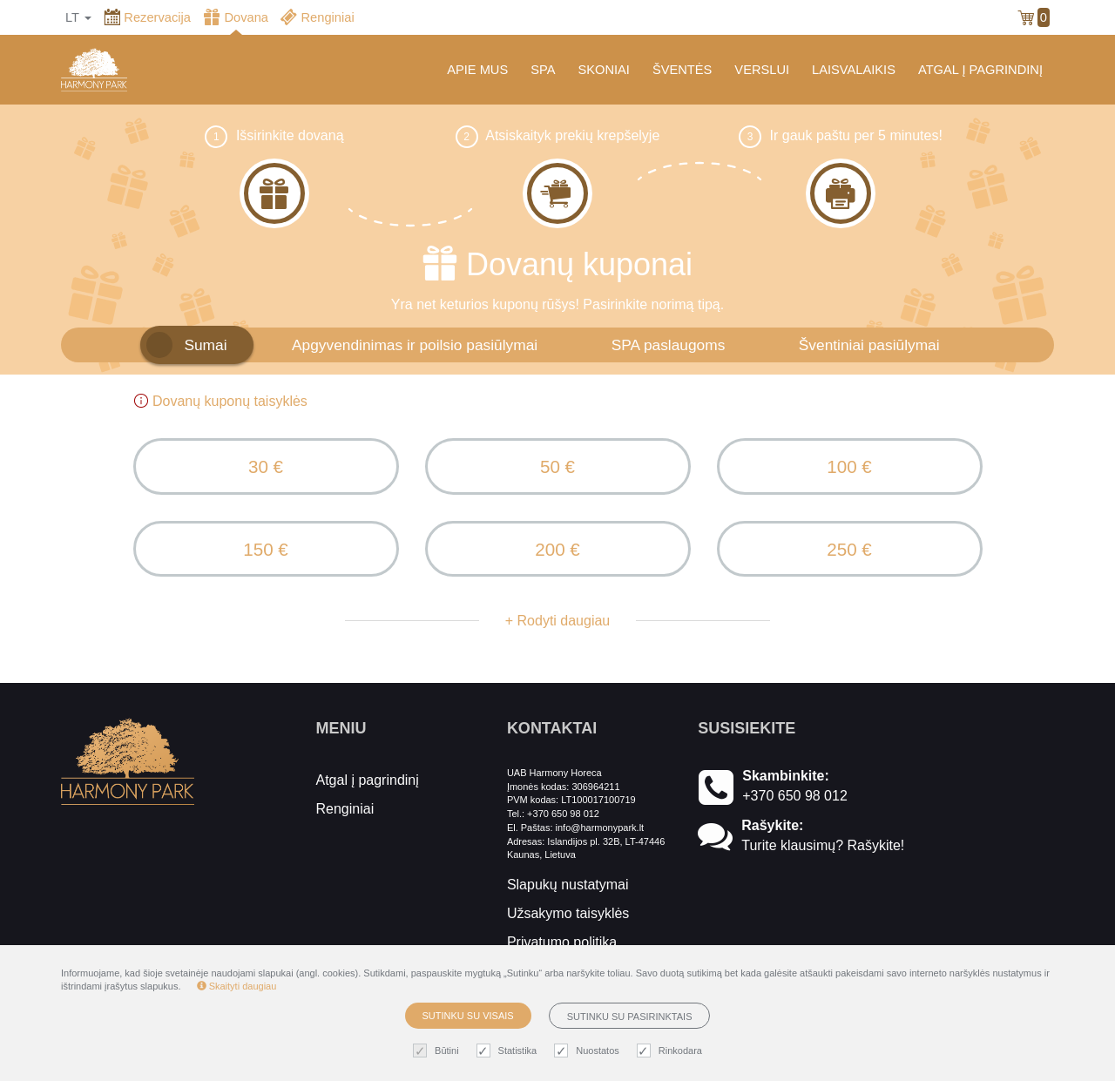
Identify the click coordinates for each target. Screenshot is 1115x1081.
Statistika (509, 1051)
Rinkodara (671, 1051)
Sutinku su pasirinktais (630, 1016)
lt (78, 17)
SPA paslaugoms (669, 345)
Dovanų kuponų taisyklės (220, 401)
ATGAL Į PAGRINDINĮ (980, 70)
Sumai (205, 345)
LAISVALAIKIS (853, 70)
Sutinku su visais (468, 1015)
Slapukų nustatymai (568, 894)
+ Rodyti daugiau (558, 630)
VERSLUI (761, 70)
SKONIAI (603, 70)
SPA (542, 70)
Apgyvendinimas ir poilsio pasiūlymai (414, 345)
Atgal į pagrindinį (367, 789)
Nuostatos (588, 1051)
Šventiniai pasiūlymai (869, 345)
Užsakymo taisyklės (568, 922)
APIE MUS (477, 70)
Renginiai (345, 818)
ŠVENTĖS (682, 70)
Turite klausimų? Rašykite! (822, 855)
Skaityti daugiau (237, 986)
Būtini (438, 1051)
